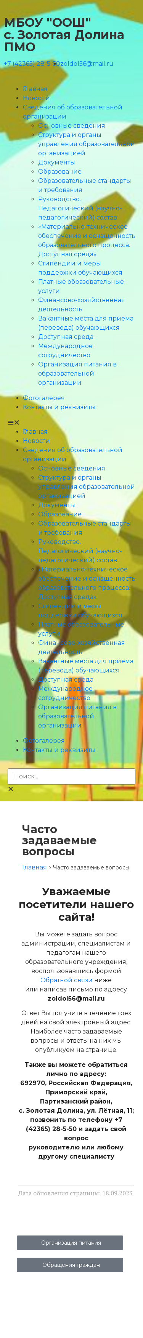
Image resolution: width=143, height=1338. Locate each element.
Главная (35, 89)
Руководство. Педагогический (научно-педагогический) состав (80, 208)
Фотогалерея (44, 398)
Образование (60, 171)
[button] (71, 422)
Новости (36, 98)
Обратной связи (66, 980)
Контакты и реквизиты (59, 407)
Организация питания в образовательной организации (77, 373)
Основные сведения (71, 125)
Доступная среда (65, 336)
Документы (56, 162)
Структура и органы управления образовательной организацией (86, 144)
